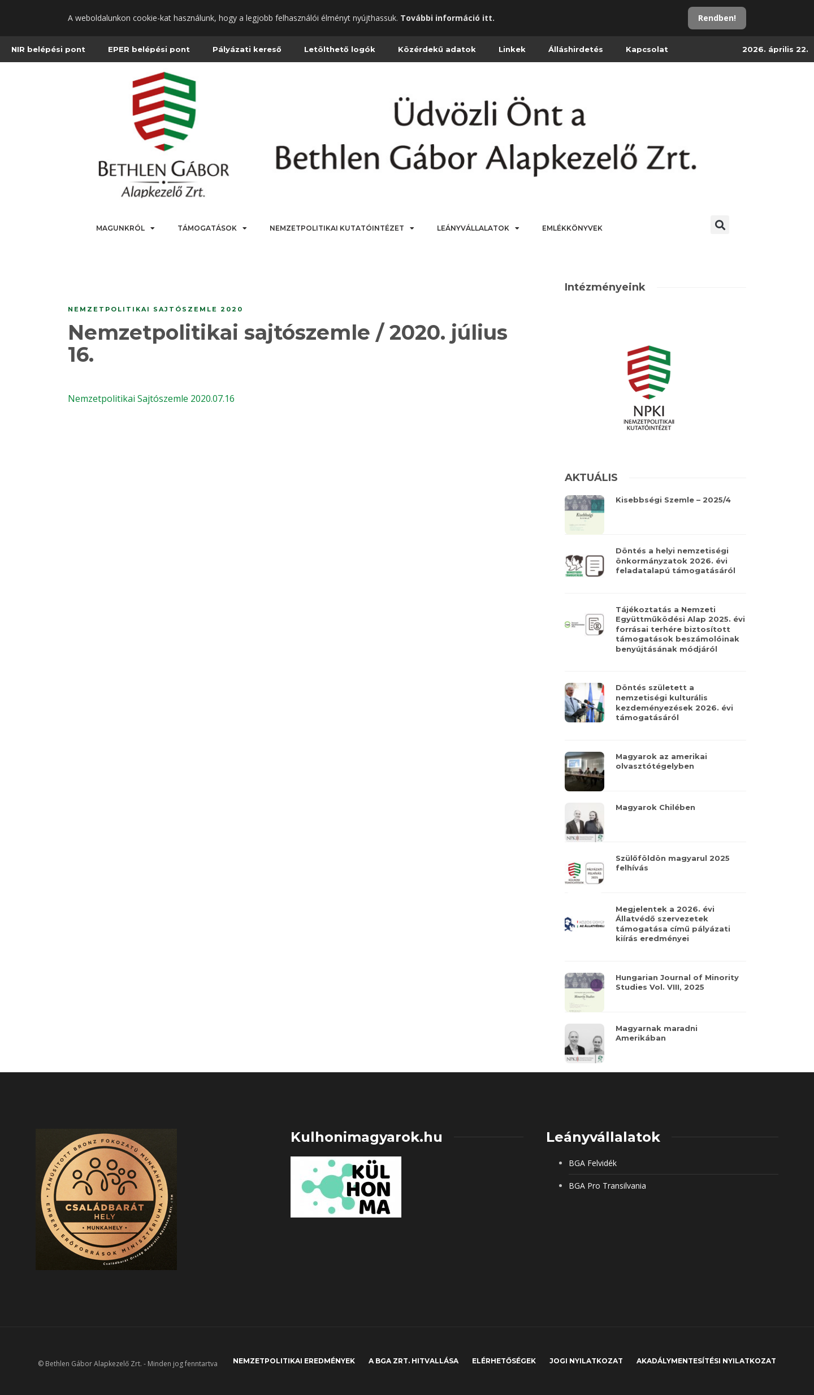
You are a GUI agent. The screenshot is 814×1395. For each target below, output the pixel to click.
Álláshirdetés (575, 49)
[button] (720, 224)
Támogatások (212, 228)
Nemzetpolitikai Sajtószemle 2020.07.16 (151, 398)
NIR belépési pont (48, 49)
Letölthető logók (339, 49)
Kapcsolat (647, 49)
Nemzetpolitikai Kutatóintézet (342, 228)
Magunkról (125, 228)
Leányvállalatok (478, 228)
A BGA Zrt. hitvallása (413, 1361)
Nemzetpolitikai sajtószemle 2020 (155, 309)
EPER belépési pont (149, 49)
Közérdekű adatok (437, 49)
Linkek (512, 49)
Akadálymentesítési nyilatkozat (706, 1361)
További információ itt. (447, 17)
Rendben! (717, 17)
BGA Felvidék (593, 1163)
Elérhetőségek (504, 1361)
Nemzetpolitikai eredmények (294, 1361)
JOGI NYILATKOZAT (586, 1361)
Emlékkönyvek (572, 228)
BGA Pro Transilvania (607, 1185)
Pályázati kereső (247, 49)
